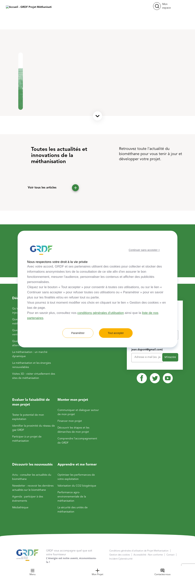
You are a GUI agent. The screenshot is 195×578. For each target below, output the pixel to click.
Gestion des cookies (119, 555)
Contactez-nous (162, 572)
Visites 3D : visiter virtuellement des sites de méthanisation (33, 376)
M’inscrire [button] (170, 357)
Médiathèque (20, 507)
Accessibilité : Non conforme (148, 555)
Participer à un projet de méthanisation (27, 438)
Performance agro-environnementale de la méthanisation (72, 496)
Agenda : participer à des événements (27, 498)
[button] (157, 6)
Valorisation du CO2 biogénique (77, 485)
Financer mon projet (70, 421)
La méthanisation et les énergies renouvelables (31, 365)
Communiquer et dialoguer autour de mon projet (78, 412)
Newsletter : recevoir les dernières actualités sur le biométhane (33, 487)
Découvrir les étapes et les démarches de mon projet (73, 429)
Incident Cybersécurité (121, 559)
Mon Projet (97, 572)
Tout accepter (116, 333)
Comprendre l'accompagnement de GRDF (77, 440)
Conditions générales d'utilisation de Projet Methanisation (139, 551)
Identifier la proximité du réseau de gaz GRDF (33, 427)
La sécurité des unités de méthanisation (73, 509)
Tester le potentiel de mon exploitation (28, 417)
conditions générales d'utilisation (100, 313)
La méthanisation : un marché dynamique (29, 354)
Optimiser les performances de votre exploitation (76, 477)
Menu (33, 572)
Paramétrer (78, 333)
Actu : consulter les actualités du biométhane (31, 477)
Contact (170, 555)
